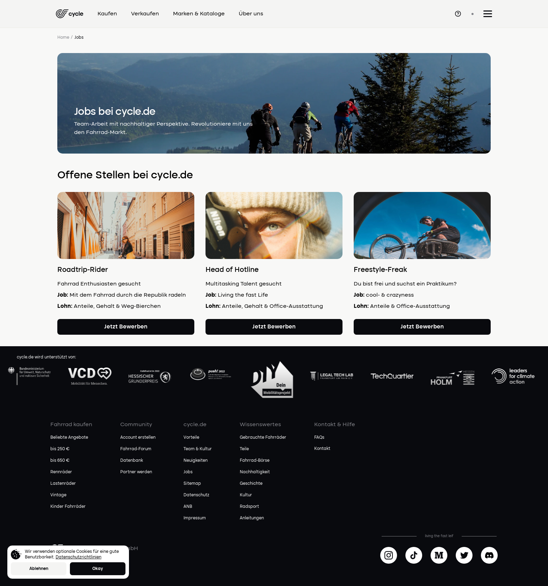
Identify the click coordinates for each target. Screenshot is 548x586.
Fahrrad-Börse (254, 461)
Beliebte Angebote (69, 438)
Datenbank (131, 461)
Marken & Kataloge (199, 14)
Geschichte (251, 484)
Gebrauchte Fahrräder (263, 438)
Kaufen (107, 14)
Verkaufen (145, 14)
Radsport (249, 507)
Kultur (246, 495)
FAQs (319, 438)
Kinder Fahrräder (68, 507)
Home (63, 38)
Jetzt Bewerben (125, 327)
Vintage (58, 495)
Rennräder (61, 472)
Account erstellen (138, 438)
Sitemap (192, 484)
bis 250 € (60, 449)
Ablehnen (38, 569)
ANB (187, 507)
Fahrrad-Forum (135, 449)
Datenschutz (196, 495)
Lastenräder (63, 484)
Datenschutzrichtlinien (78, 557)
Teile (244, 449)
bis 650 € (60, 461)
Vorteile (191, 438)
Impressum (194, 518)
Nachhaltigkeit (255, 472)
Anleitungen (252, 518)
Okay (97, 569)
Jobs (188, 472)
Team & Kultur (197, 449)
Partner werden (136, 472)
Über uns (251, 14)
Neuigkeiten (195, 461)
